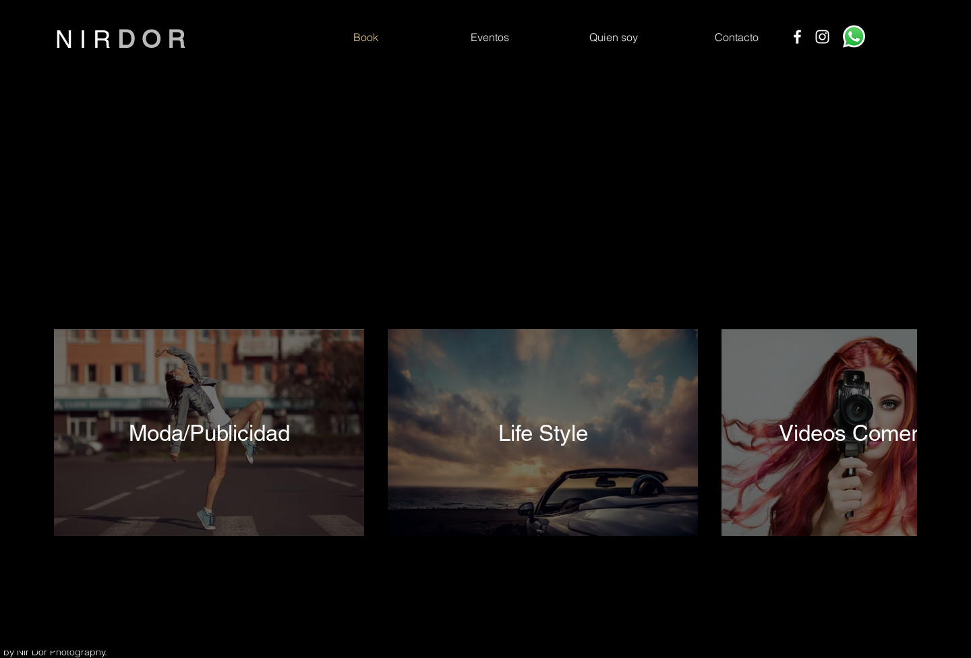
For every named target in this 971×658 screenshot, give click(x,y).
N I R (86, 39)
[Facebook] (797, 37)
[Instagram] (822, 37)
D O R (151, 39)
